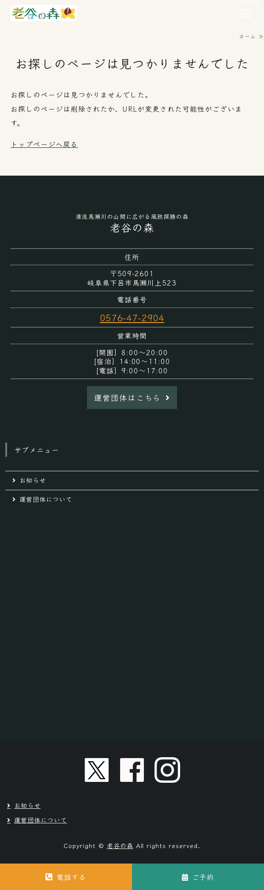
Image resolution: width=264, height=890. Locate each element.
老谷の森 (120, 845)
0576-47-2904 (132, 317)
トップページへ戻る (44, 144)
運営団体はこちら (127, 397)
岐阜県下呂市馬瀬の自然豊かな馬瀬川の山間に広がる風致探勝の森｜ (44, 13)
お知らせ (32, 480)
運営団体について (45, 499)
